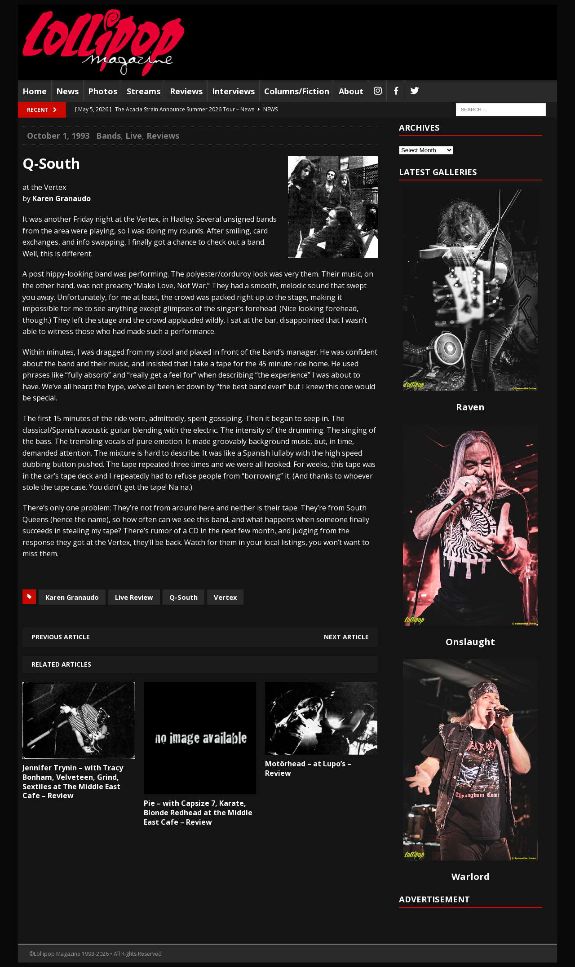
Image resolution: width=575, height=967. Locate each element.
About (351, 91)
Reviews (186, 91)
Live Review (134, 597)
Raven (470, 407)
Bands (108, 135)
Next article (346, 637)
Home (34, 91)
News (67, 91)
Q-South (183, 597)
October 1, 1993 (58, 135)
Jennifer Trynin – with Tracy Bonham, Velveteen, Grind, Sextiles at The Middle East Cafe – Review (72, 781)
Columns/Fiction (296, 91)
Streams (143, 91)
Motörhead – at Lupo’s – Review (308, 768)
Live (133, 135)
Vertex (225, 597)
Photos (102, 91)
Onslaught (470, 642)
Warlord (470, 876)
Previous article (60, 637)
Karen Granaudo (72, 597)
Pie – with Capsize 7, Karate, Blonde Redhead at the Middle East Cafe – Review (198, 812)
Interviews (233, 91)
